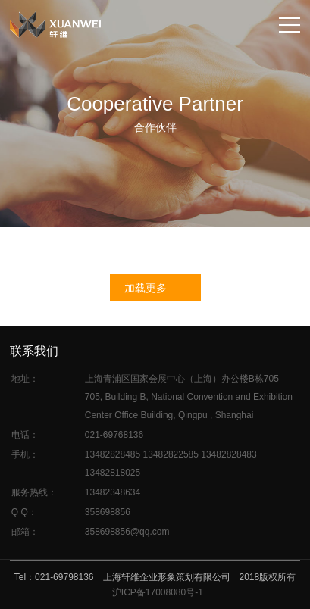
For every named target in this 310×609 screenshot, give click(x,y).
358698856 (107, 512)
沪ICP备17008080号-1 (157, 592)
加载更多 (145, 288)
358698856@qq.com (127, 531)
